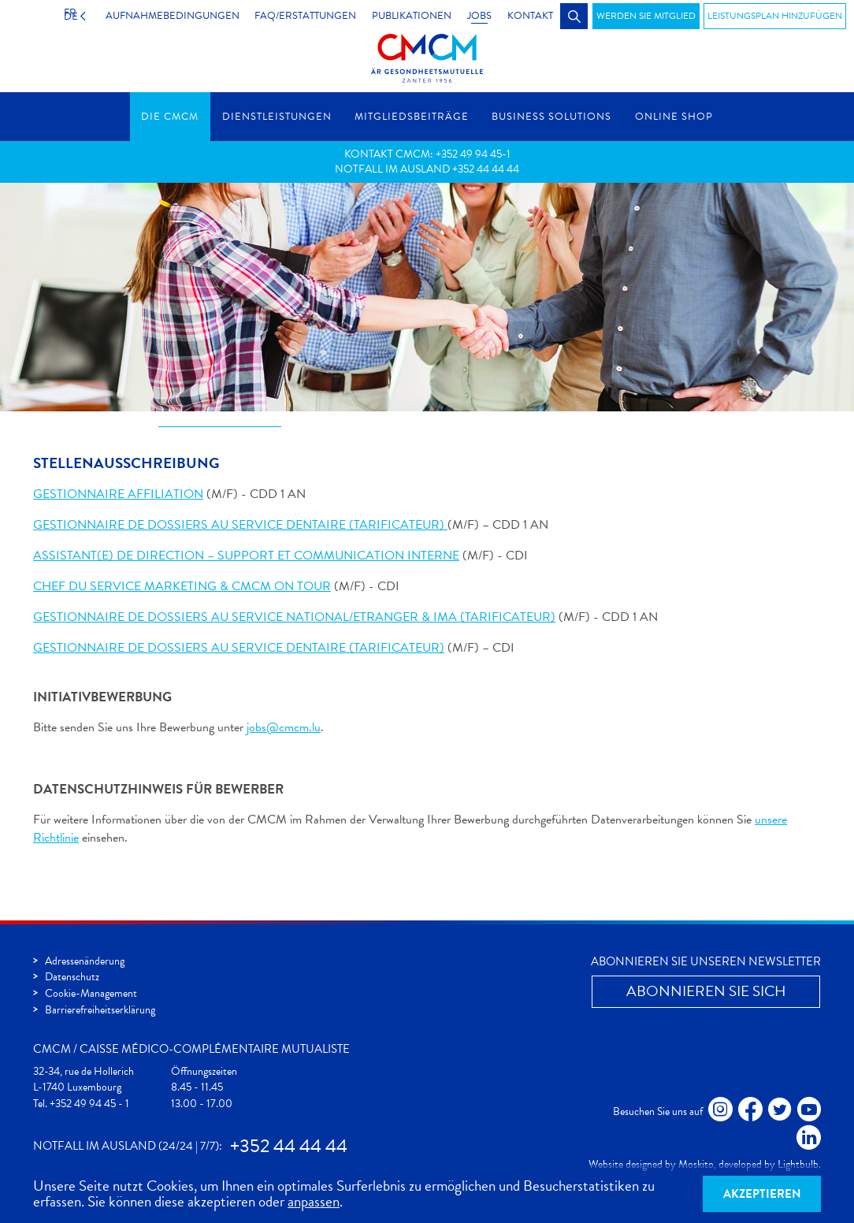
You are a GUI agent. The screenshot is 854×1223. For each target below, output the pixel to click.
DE (65, 16)
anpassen (314, 1201)
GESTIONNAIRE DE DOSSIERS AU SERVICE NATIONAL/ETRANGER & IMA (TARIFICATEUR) (294, 617)
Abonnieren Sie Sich (706, 991)
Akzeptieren (762, 1194)
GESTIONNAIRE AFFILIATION (118, 494)
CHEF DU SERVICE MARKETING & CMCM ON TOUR (182, 587)
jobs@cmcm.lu (284, 728)
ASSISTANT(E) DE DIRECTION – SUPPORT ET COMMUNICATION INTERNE (246, 556)
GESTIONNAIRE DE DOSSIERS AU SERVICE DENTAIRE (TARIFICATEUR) (240, 525)
